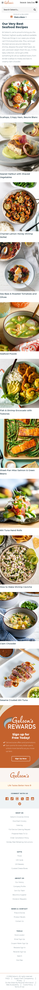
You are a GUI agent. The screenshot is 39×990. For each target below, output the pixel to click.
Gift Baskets (19, 864)
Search (19, 956)
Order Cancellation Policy (19, 838)
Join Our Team (19, 891)
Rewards (23, 2)
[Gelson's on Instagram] (17, 798)
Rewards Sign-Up (19, 952)
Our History (19, 882)
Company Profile (19, 886)
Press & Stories (19, 913)
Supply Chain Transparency (23, 978)
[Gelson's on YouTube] (33, 799)
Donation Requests (20, 899)
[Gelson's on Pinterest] (20, 803)
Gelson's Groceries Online (19, 817)
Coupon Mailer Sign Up (19, 943)
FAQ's (7, 978)
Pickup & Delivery (21, 14)
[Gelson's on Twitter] (22, 798)
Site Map (19, 960)
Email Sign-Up (19, 939)
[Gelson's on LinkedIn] (28, 798)
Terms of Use (19, 987)
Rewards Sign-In (19, 948)
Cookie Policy (28, 985)
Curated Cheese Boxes (19, 868)
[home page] (8, 2)
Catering (19, 825)
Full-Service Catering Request (19, 829)
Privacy (19, 981)
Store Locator (20, 935)
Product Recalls (19, 917)
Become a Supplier (19, 895)
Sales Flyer (31, 2)
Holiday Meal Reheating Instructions (19, 842)
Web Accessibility (12, 985)
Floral (19, 856)
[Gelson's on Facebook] (7, 798)
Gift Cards (19, 860)
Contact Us (19, 921)
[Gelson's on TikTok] (12, 799)
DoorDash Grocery (19, 821)
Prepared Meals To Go (19, 834)
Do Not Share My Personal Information (19, 983)
